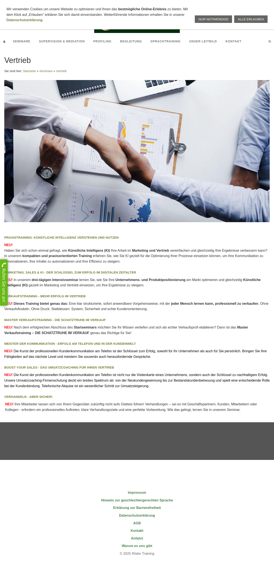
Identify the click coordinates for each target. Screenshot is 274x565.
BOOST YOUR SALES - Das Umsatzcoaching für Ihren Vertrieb (59, 367)
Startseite (29, 71)
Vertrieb (61, 71)
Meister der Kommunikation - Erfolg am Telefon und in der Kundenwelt (70, 343)
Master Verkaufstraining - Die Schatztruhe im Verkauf (55, 320)
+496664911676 (167, 4)
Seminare (46, 71)
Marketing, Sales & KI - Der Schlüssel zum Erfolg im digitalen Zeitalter (70, 272)
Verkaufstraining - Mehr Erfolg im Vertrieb (45, 296)
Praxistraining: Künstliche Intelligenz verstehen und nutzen (61, 237)
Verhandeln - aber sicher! (28, 396)
